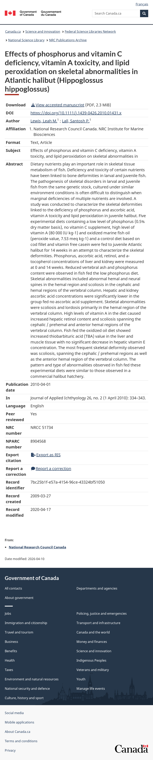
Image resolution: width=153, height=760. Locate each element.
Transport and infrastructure (98, 623)
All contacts (13, 588)
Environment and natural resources (32, 679)
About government (19, 598)
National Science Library (26, 40)
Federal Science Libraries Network (90, 31)
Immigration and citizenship (26, 623)
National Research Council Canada (37, 547)
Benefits (11, 651)
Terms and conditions (21, 741)
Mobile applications (19, 722)
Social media (14, 713)
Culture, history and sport (24, 698)
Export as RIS (46, 454)
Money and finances (91, 641)
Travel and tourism (19, 632)
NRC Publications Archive (68, 40)
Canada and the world (93, 632)
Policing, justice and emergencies (101, 613)
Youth (80, 679)
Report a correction (51, 468)
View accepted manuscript (57, 105)
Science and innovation (42, 31)
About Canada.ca (17, 731)
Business (11, 641)
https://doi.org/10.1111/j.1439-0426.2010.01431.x (76, 113)
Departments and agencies (96, 588)
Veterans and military (92, 670)
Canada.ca (13, 31)
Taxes (9, 670)
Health (10, 660)
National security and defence (27, 688)
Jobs (8, 613)
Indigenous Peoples (91, 660)
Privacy (10, 750)
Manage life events (90, 688)
